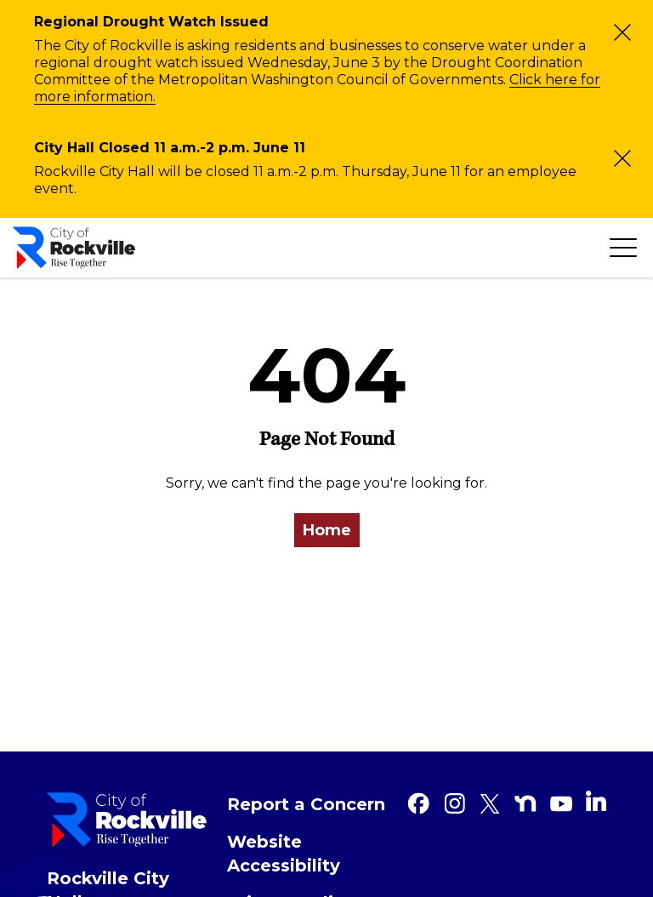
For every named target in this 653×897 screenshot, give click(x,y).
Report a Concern (306, 804)
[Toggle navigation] (623, 247)
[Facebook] (418, 803)
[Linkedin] (596, 801)
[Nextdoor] (525, 803)
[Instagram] (454, 803)
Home (327, 530)
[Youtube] (561, 803)
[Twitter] (490, 803)
